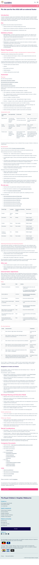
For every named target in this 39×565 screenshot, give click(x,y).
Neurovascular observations (11, 453)
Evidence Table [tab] (5, 489)
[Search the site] (35, 2)
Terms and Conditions (9, 556)
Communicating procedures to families (13, 462)
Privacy (2, 556)
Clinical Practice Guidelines (6, 510)
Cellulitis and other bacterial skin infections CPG (16, 391)
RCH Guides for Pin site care (9, 446)
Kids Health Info (4, 522)
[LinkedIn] (6, 533)
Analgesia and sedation (10, 464)
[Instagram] (4, 533)
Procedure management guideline (18, 148)
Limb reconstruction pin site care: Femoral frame (13, 203)
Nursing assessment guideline (6, 84)
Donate (15, 528)
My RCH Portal (4, 520)
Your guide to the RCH (5, 523)
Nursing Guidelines (4, 511)
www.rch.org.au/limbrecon (8, 469)
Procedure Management (10, 456)
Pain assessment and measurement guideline (9, 82)
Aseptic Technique (9, 450)
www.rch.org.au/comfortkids (9, 473)
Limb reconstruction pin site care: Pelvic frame (12, 205)
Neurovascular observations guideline (8, 80)
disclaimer (15, 479)
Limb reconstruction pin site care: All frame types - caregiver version (16, 198)
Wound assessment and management (8, 85)
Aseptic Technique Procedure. (26, 188)
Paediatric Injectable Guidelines (7, 514)
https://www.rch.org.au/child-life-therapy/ (11, 471)
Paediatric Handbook (5, 513)
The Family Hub (4, 525)
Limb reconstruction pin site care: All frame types (13, 196)
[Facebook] (2, 533)
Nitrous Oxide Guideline (10, 465)
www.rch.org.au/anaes (8, 475)
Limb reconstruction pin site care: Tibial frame (12, 200)
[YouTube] (9, 533)
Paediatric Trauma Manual (6, 516)
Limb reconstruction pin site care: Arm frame (12, 201)
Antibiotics (8, 460)
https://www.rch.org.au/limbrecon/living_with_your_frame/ (22, 444)
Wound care (8, 458)
